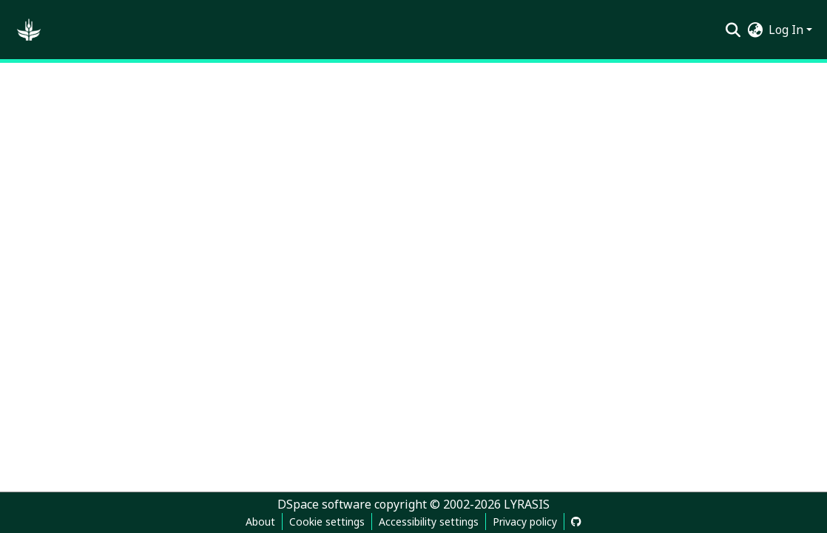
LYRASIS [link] (527, 504)
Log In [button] (787, 29)
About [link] (260, 522)
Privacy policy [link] (525, 522)
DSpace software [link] (324, 504)
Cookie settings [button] (327, 522)
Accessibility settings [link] (429, 522)
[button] (29, 29)
